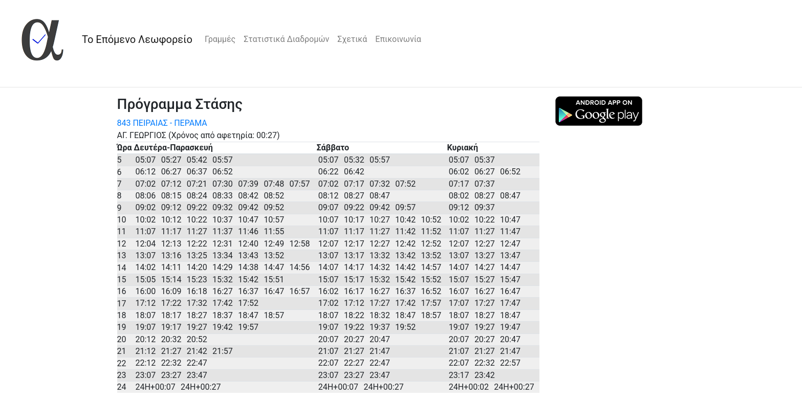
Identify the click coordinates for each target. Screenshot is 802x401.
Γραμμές (220, 39)
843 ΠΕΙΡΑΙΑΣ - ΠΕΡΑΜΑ (162, 123)
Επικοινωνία (398, 39)
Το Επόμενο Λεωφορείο (137, 39)
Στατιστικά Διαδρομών (286, 39)
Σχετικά (352, 39)
